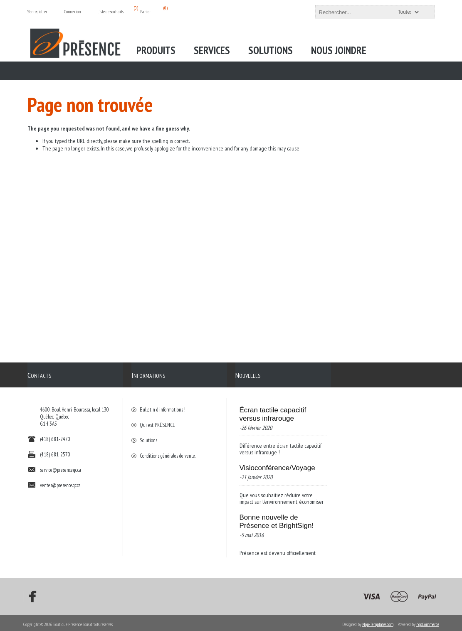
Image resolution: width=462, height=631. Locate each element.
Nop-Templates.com (377, 622)
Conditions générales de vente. (167, 451)
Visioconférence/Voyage (277, 464)
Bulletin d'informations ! (162, 405)
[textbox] (368, 12)
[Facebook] (30, 594)
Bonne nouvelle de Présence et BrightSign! (277, 517)
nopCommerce (427, 622)
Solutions (148, 436)
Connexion (72, 12)
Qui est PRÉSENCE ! (159, 420)
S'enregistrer (37, 12)
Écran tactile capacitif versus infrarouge (273, 410)
